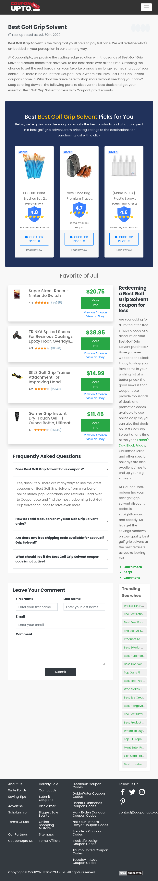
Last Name (72, 599)
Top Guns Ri (132, 672)
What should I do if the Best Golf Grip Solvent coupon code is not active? (57, 559)
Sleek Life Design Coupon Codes (85, 842)
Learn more (133, 567)
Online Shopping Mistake (46, 825)
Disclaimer (47, 806)
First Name (24, 599)
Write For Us (17, 790)
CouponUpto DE (20, 840)
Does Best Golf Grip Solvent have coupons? (50, 469)
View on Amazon (95, 312)
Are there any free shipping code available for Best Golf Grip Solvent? (60, 540)
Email (20, 616)
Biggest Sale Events (48, 814)
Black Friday (136, 445)
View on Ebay (95, 316)
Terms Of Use (18, 822)
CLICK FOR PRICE (34, 239)
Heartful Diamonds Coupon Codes (87, 804)
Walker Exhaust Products (140, 606)
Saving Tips (17, 796)
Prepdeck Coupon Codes (87, 833)
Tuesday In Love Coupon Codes (85, 861)
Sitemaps (46, 834)
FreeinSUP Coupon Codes (87, 785)
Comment (24, 634)
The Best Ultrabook (137, 714)
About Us (15, 784)
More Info (95, 302)
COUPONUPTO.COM (43, 872)
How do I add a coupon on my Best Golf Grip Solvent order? (57, 521)
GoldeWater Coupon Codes (89, 795)
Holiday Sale (48, 784)
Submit (60, 672)
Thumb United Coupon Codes (90, 852)
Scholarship (17, 812)
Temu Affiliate (49, 840)
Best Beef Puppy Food (138, 622)
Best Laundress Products (140, 764)
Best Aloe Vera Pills (137, 664)
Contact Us (47, 790)
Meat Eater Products (138, 747)
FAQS (128, 572)
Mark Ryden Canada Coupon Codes (89, 814)
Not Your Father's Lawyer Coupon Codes (90, 823)
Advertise (15, 806)
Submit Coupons (46, 798)
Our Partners (18, 834)
